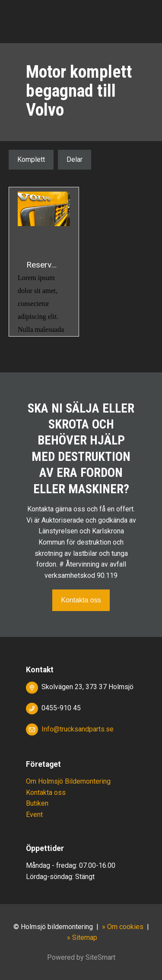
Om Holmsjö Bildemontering (68, 781)
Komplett (31, 159)
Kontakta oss (81, 600)
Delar (75, 159)
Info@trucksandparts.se (77, 729)
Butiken (37, 803)
